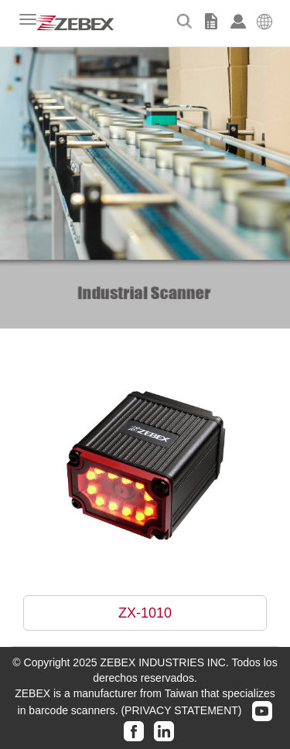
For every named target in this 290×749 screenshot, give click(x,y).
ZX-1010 (145, 613)
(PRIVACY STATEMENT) (181, 710)
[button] (264, 19)
